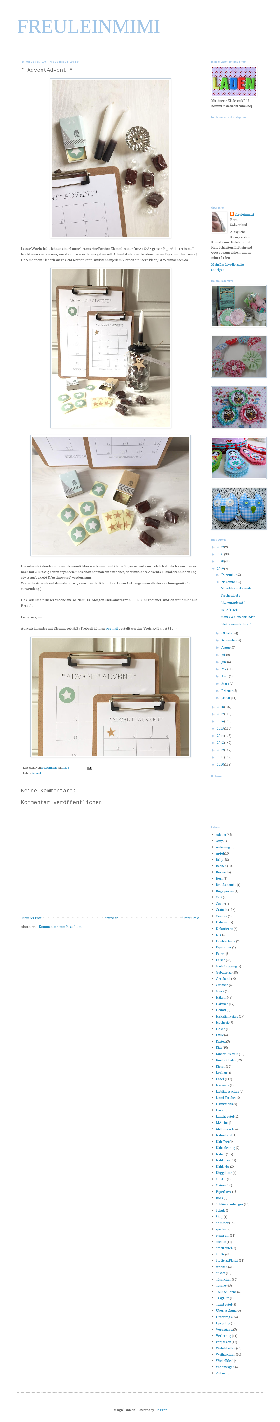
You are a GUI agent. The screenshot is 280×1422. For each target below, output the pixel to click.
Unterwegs (224, 1316)
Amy (219, 840)
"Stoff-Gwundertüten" (236, 624)
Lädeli (220, 1078)
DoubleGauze (226, 941)
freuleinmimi (49, 767)
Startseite (111, 917)
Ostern (221, 1185)
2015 (220, 728)
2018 (220, 706)
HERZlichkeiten (227, 1016)
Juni (224, 661)
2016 (220, 721)
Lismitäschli (224, 1103)
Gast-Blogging (226, 966)
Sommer (222, 1222)
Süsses (220, 1272)
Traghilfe (222, 1298)
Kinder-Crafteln (227, 1053)
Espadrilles (224, 947)
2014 (220, 735)
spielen (221, 1229)
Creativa (221, 916)
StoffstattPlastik (227, 1260)
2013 (220, 742)
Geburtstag (224, 972)
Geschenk (223, 978)
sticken (221, 1241)
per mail (112, 628)
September (229, 640)
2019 (220, 568)
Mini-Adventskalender (237, 588)
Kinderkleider (226, 1060)
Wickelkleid (224, 1360)
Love (219, 1110)
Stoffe (220, 1254)
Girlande (222, 984)
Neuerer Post (31, 917)
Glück (220, 991)
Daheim (221, 922)
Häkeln (221, 997)
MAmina (222, 1122)
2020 (220, 561)
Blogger (160, 1410)
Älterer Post (190, 917)
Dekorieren (224, 928)
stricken (222, 1266)
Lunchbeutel (225, 1116)
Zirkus (220, 1373)
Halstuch (222, 1003)
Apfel (220, 853)
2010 (220, 764)
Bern (219, 878)
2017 (220, 713)
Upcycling (223, 1323)
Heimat (221, 1009)
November (229, 581)
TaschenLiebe (230, 595)
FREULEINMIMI (88, 26)
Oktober (227, 633)
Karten (221, 1041)
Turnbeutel (224, 1304)
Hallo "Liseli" (229, 609)
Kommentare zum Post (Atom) (61, 926)
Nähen (220, 1154)
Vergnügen (224, 1329)
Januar (226, 697)
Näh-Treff (223, 1141)
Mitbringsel (224, 1129)
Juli (223, 654)
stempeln (222, 1235)
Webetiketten (226, 1348)
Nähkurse (223, 1160)
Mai (224, 669)
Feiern (220, 953)
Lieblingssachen (227, 1091)
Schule (220, 1210)
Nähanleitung (225, 1147)
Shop (219, 1216)
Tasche (221, 1285)
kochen (221, 1072)
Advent (36, 773)
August (226, 647)
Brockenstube (226, 884)
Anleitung (223, 847)
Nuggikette (224, 1172)
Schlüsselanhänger (229, 1204)
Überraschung (226, 1310)
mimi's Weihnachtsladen (238, 616)
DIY (219, 934)
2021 (220, 554)
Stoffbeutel (224, 1247)
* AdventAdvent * (233, 602)
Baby (219, 859)
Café (219, 897)
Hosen (220, 1028)
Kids (219, 1047)
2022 (220, 546)
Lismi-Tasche (225, 1097)
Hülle (220, 1034)
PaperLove (224, 1191)
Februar (227, 690)
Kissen (220, 1066)
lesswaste (222, 1085)
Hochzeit (222, 1022)
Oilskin (221, 1179)
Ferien (220, 959)
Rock (219, 1197)
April (225, 676)
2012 (220, 749)
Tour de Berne (226, 1291)
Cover (220, 903)
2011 (220, 757)
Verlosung (223, 1335)
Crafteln (222, 909)
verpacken (223, 1341)
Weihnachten (225, 1354)
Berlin (220, 872)
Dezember (229, 574)
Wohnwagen (225, 1367)
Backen (221, 866)
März (225, 683)
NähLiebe (223, 1166)
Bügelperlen (225, 891)
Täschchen (223, 1279)
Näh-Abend (224, 1135)
